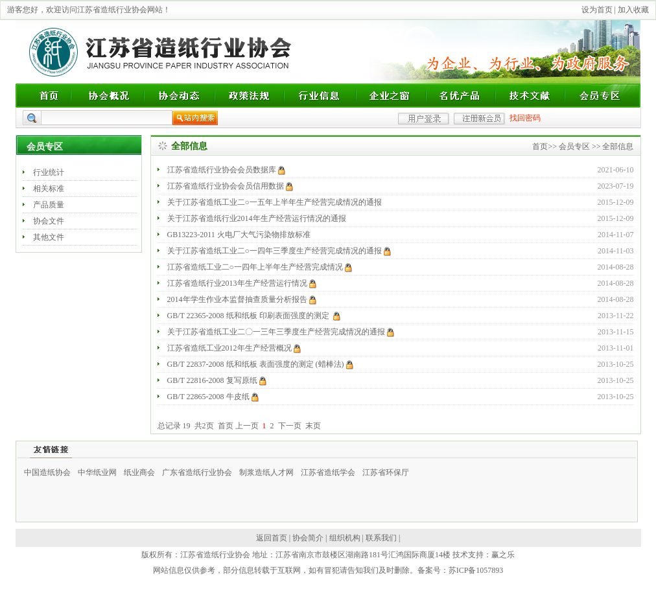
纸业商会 (139, 472)
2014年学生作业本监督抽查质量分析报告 (241, 300)
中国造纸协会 (47, 472)
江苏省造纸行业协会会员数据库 (226, 170)
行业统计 (48, 172)
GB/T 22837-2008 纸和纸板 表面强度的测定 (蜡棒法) (260, 364)
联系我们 (381, 537)
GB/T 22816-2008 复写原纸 (216, 381)
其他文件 (48, 237)
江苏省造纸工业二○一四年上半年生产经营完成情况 (259, 267)
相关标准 (48, 188)
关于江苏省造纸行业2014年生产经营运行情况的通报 (257, 218)
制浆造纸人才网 (266, 472)
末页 (313, 425)
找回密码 (525, 117)
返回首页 (271, 537)
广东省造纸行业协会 (197, 472)
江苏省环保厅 (385, 472)
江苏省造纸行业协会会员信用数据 (230, 186)
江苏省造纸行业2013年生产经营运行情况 (241, 283)
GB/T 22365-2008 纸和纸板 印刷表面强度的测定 (253, 316)
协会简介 (307, 537)
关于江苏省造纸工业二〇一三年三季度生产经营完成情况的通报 (280, 332)
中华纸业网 (97, 472)
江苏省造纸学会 (328, 472)
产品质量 (48, 204)
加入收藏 (633, 9)
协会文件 (48, 221)
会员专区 (574, 146)
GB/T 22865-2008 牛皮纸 (213, 397)
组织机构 (344, 537)
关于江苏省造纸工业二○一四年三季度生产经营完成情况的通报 (279, 251)
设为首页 (597, 9)
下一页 (289, 425)
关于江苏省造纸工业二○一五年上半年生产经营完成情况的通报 (275, 202)
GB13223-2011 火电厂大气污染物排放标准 (239, 234)
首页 (540, 146)
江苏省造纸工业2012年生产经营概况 (234, 348)
